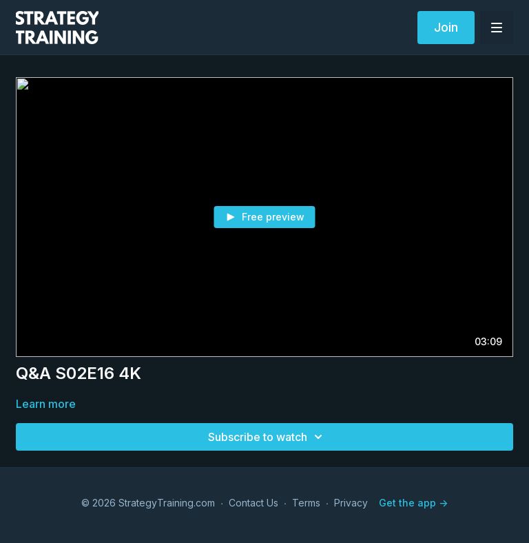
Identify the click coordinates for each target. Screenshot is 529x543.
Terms (306, 503)
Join (446, 27)
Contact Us (253, 503)
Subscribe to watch (267, 437)
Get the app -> (413, 503)
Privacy (351, 503)
